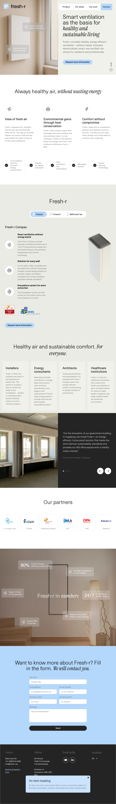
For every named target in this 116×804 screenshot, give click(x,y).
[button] (63, 471)
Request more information (78, 62)
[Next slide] (108, 471)
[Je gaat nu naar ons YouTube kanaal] (66, 760)
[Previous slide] (100, 471)
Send (58, 728)
